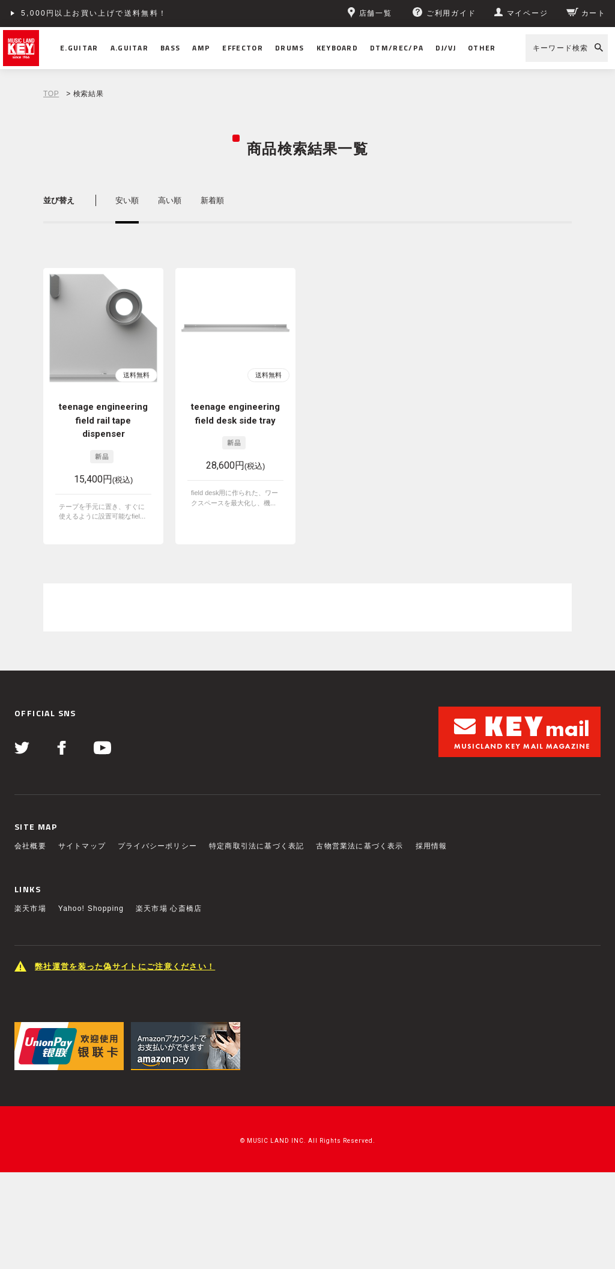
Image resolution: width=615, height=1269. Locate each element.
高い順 (169, 200)
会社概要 (30, 846)
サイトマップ (82, 846)
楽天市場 (30, 908)
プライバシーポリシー (157, 846)
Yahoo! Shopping (91, 908)
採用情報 (431, 846)
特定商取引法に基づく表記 (256, 846)
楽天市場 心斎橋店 (169, 908)
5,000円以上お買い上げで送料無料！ (94, 13)
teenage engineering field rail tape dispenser (103, 420)
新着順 (212, 200)
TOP (51, 94)
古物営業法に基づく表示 (359, 846)
